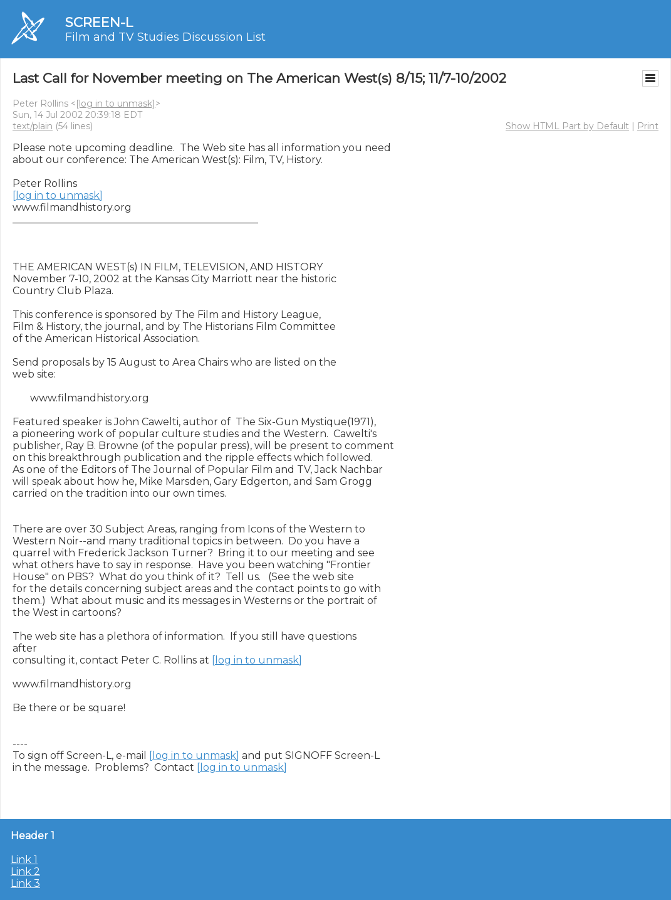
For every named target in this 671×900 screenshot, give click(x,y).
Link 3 (25, 883)
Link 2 (25, 871)
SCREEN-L (99, 22)
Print (647, 126)
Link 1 (24, 860)
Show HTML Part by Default (567, 126)
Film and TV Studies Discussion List (165, 37)
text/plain (33, 126)
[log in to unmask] (115, 103)
